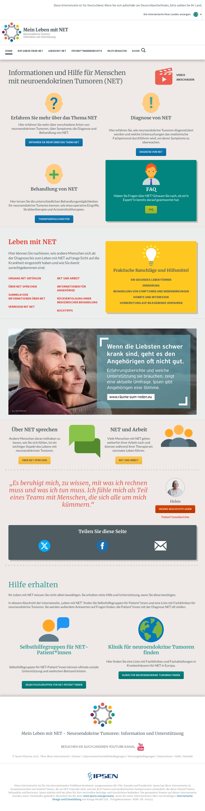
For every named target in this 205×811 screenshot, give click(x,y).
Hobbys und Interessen (151, 297)
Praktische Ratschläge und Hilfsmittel (151, 270)
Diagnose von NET (151, 152)
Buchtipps (65, 310)
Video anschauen (185, 77)
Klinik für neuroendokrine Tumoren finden (151, 675)
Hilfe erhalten (117, 51)
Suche (138, 50)
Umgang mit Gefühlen (24, 278)
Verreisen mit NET (21, 307)
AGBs (178, 756)
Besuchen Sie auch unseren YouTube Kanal (102, 746)
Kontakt (188, 756)
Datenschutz (165, 756)
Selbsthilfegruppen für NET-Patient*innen (53, 684)
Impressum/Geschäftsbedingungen (104, 756)
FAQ (151, 209)
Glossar (76, 756)
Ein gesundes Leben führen (151, 280)
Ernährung (151, 285)
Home (8, 51)
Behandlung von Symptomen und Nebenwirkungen (151, 291)
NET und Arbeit (68, 278)
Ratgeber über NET (30, 51)
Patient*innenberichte (86, 51)
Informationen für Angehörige (71, 288)
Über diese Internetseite (55, 756)
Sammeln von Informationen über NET (26, 296)
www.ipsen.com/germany (98, 795)
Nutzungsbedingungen (141, 756)
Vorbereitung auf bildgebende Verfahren (151, 303)
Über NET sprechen (22, 286)
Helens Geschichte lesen (175, 509)
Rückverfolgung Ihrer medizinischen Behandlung (77, 300)
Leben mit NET (57, 51)
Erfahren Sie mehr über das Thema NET (54, 142)
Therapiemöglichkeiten (54, 219)
